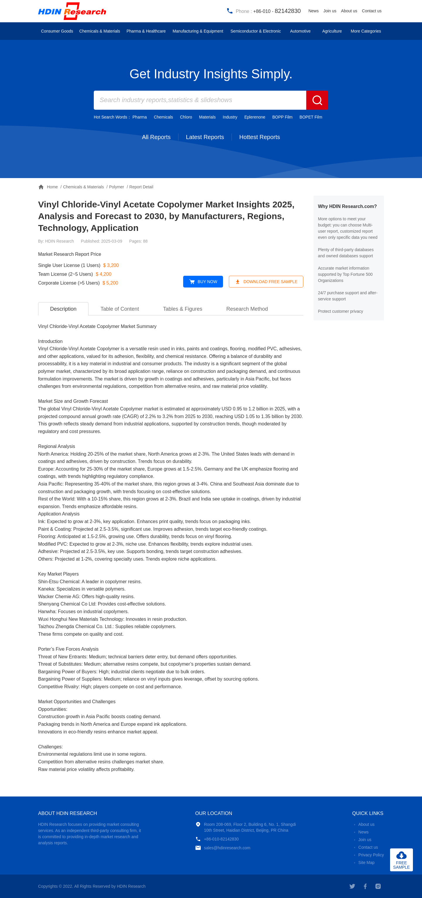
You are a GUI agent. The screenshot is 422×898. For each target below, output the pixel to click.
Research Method (247, 309)
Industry (230, 117)
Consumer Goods (57, 31)
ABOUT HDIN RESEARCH (67, 813)
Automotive (300, 31)
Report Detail (141, 187)
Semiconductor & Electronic (256, 31)
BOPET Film (311, 117)
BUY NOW (203, 282)
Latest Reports (205, 137)
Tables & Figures (182, 309)
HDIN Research (73, 11)
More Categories (366, 31)
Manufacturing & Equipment (198, 31)
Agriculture (332, 31)
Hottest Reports (259, 137)
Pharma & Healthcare (146, 31)
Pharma (139, 117)
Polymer (116, 187)
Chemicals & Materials (99, 31)
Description (63, 309)
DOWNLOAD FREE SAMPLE (266, 282)
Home (48, 187)
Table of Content (120, 309)
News (313, 11)
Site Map (366, 862)
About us (349, 11)
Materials (207, 117)
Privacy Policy (371, 855)
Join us (329, 11)
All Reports (156, 137)
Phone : (264, 11)
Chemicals (163, 117)
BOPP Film (282, 117)
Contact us (372, 11)
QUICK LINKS (367, 813)
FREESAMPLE (401, 865)
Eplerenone (255, 117)
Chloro (186, 117)
